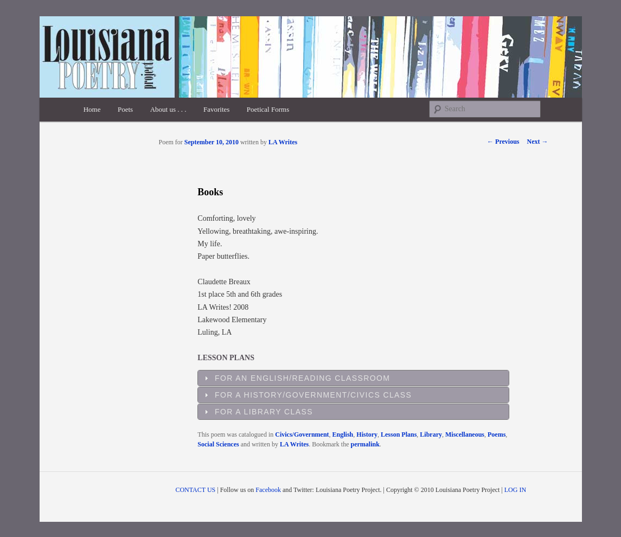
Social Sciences (218, 444)
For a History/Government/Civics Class (313, 395)
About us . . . (168, 109)
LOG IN (515, 490)
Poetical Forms (268, 109)
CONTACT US (195, 490)
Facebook (268, 490)
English (343, 434)
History (366, 434)
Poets (125, 109)
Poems (496, 434)
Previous (503, 141)
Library (431, 434)
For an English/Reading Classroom (302, 378)
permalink (365, 444)
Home (92, 109)
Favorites (216, 109)
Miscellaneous (464, 434)
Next (537, 141)
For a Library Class (264, 411)
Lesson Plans (399, 434)
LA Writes (282, 142)
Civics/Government (302, 434)
